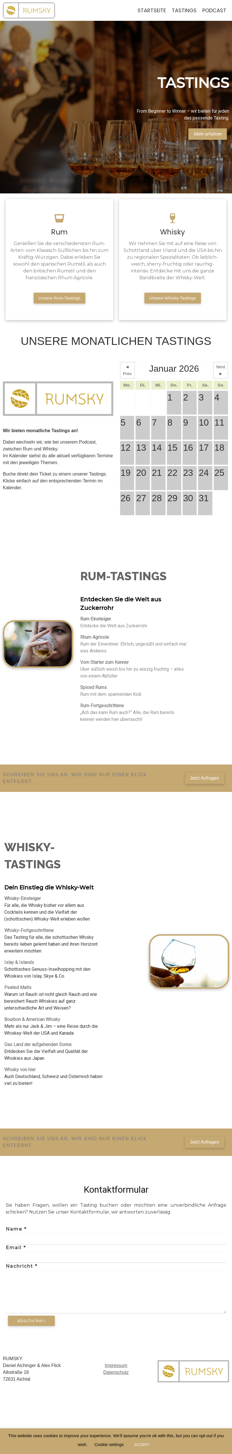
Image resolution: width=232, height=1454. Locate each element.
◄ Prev (127, 372)
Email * (16, 1249)
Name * (16, 1230)
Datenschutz (116, 1373)
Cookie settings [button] (109, 1444)
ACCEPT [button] (142, 1445)
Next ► (220, 372)
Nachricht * (21, 1267)
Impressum (116, 1366)
